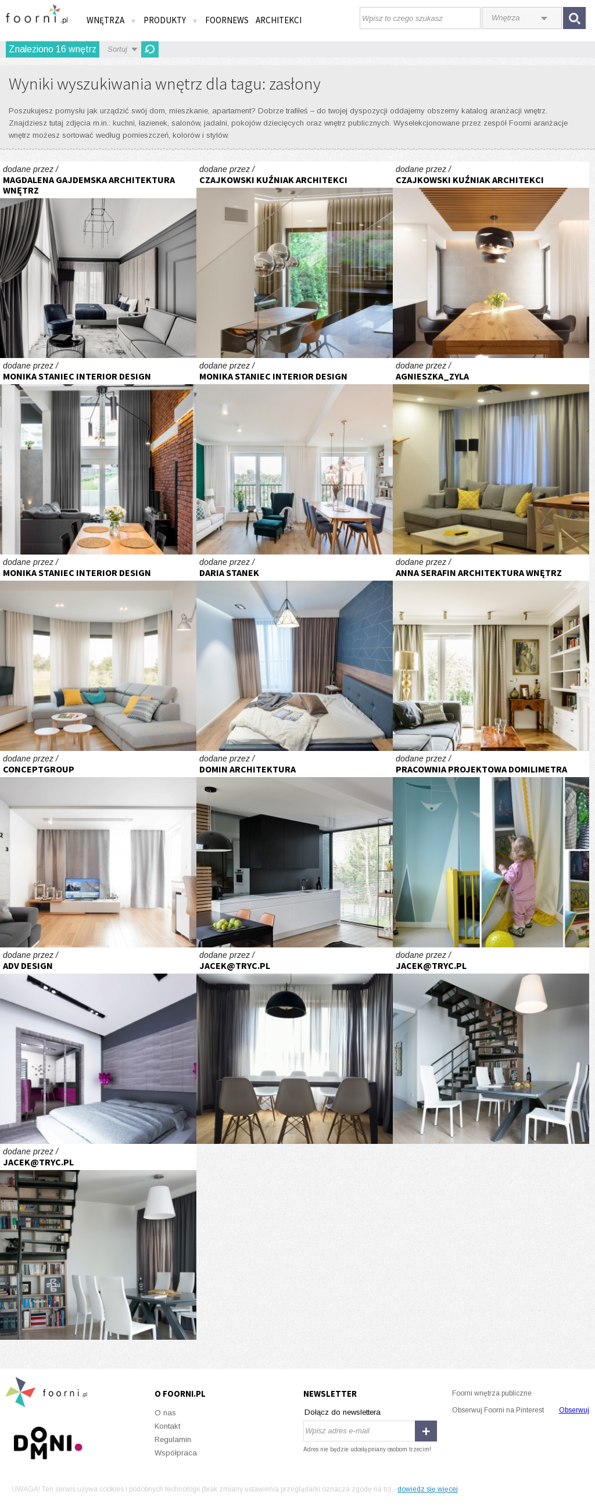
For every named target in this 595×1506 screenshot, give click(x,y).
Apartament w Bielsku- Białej (294, 653)
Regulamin (173, 1439)
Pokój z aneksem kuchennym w (491, 456)
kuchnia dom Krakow (294, 849)
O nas (165, 1412)
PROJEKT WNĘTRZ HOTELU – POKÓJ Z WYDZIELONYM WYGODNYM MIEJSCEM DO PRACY (98, 260)
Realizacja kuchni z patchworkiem (98, 456)
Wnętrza (112, 20)
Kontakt (167, 1426)
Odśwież (150, 49)
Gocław (491, 1045)
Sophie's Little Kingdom (491, 849)
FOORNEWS (227, 20)
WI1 (491, 260)
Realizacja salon (98, 653)
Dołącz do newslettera (342, 1412)
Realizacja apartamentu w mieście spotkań (294, 456)
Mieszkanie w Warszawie (294, 1045)
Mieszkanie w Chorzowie (98, 849)
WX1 (294, 260)
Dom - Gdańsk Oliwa (491, 653)
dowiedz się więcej (427, 1489)
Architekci (279, 20)
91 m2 (98, 1045)
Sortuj (117, 49)
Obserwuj (574, 1410)
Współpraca (176, 1452)
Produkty (171, 20)
